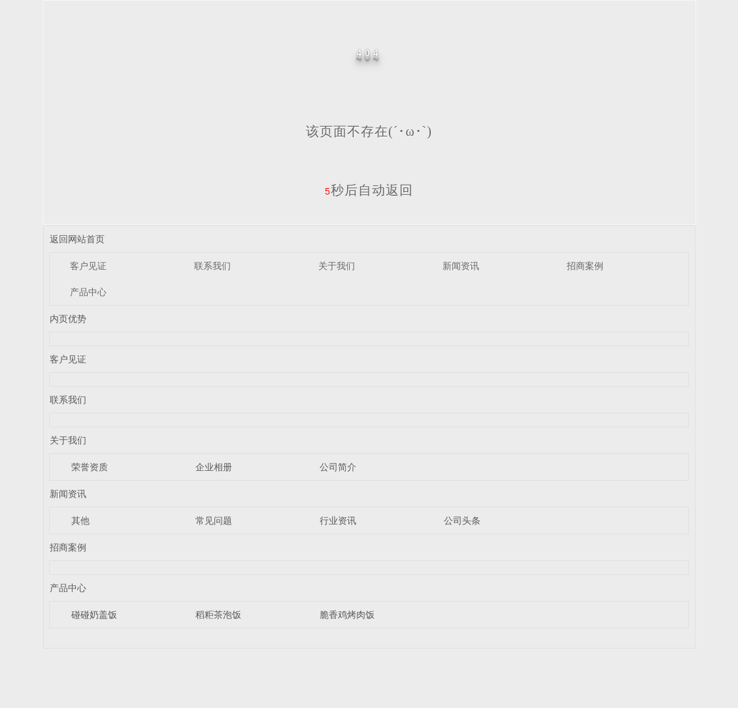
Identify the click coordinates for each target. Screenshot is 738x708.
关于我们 (336, 266)
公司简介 (338, 467)
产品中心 (88, 292)
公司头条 (462, 520)
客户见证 (88, 266)
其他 (80, 520)
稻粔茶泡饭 (218, 614)
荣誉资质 (89, 467)
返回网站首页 (77, 239)
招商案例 (585, 266)
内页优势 (68, 319)
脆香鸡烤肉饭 (347, 614)
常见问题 (213, 520)
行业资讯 (338, 520)
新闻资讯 (461, 266)
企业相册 (213, 467)
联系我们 (212, 266)
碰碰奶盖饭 (94, 614)
